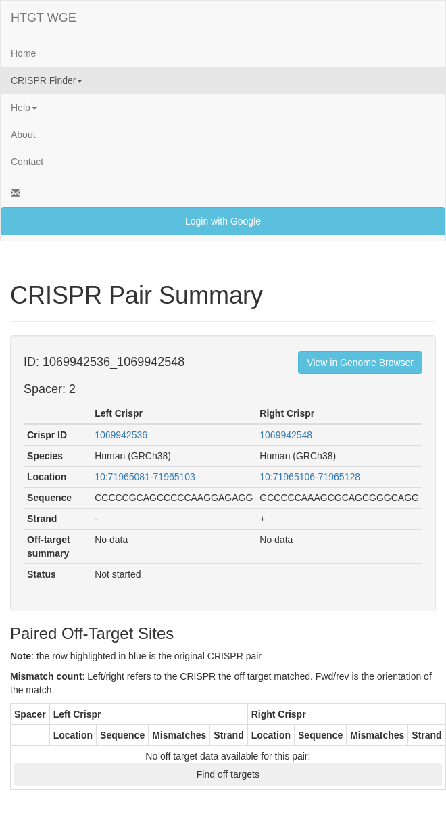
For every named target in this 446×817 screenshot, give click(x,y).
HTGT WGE (43, 17)
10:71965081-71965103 (145, 476)
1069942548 (285, 434)
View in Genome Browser (360, 362)
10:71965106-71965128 (309, 476)
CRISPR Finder (46, 80)
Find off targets (228, 774)
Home (23, 53)
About (23, 134)
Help (24, 107)
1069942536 (121, 434)
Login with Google (223, 221)
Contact (27, 161)
